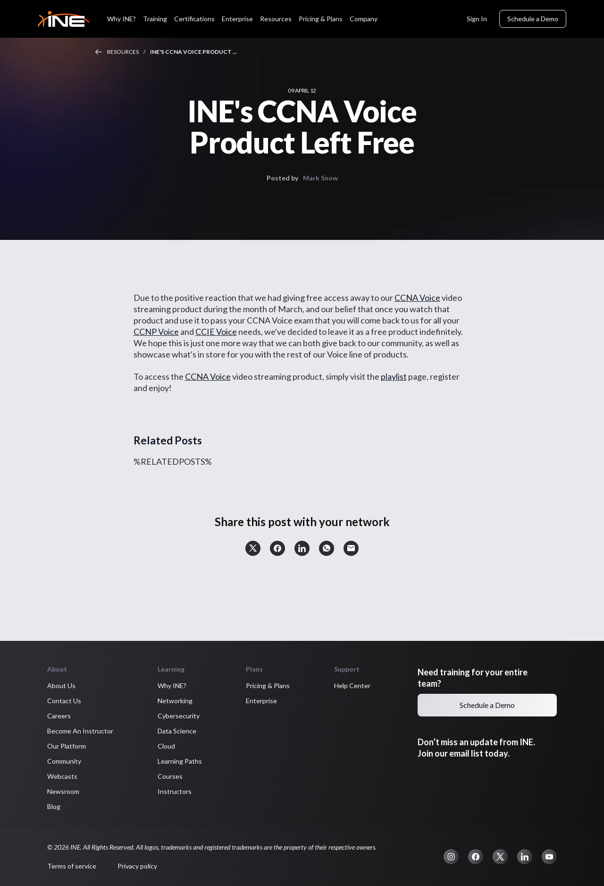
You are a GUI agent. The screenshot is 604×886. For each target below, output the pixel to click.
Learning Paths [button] (180, 761)
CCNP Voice (156, 331)
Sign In (477, 19)
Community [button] (64, 761)
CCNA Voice (417, 297)
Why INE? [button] (172, 686)
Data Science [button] (177, 731)
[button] (252, 548)
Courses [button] (170, 776)
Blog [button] (53, 806)
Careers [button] (59, 716)
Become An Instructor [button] (80, 731)
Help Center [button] (352, 686)
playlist (394, 376)
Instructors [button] (175, 791)
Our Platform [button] (66, 746)
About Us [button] (61, 686)
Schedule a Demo (532, 19)
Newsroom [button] (63, 791)
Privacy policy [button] (137, 866)
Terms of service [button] (71, 866)
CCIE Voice (216, 331)
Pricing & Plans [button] (268, 686)
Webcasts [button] (62, 776)
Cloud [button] (166, 746)
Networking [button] (175, 701)
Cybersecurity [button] (179, 716)
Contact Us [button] (64, 701)
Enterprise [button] (261, 701)
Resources (123, 51)
